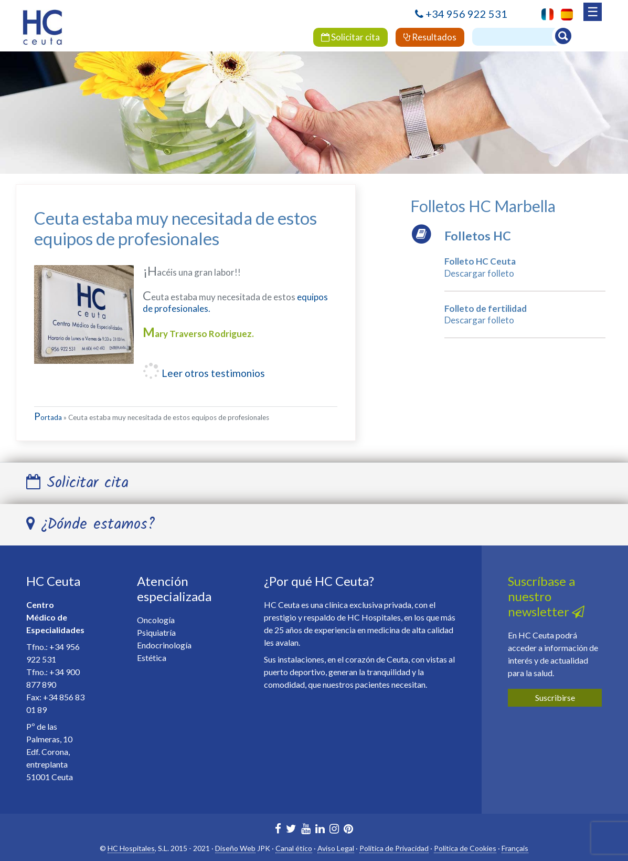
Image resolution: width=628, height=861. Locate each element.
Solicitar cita (350, 37)
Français (515, 848)
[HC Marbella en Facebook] (278, 829)
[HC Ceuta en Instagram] (334, 829)
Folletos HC (477, 235)
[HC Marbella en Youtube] (306, 829)
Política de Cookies (465, 848)
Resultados (429, 37)
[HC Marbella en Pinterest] (348, 829)
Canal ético (293, 848)
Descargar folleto (479, 273)
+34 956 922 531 (466, 13)
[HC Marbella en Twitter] (291, 829)
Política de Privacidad (394, 848)
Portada (48, 417)
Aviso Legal (335, 848)
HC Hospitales (131, 848)
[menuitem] (564, 14)
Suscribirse (555, 697)
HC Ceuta (53, 581)
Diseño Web (235, 848)
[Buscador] (519, 37)
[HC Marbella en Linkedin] (320, 829)
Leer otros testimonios (212, 373)
